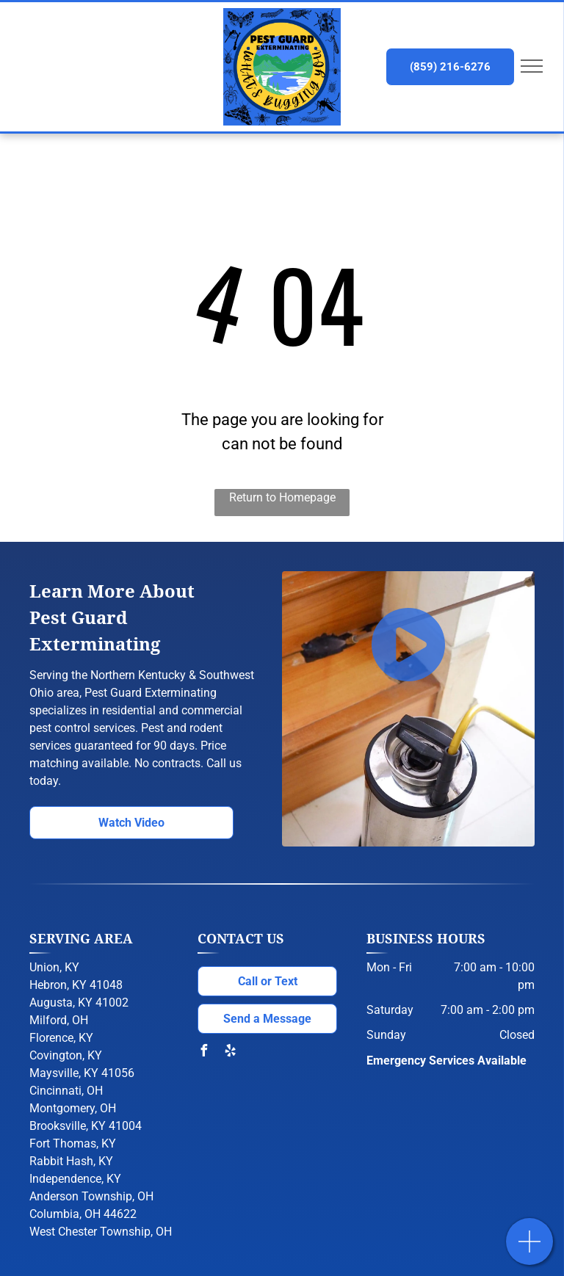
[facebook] (203, 1052)
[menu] (532, 66)
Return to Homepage (282, 497)
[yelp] (229, 1052)
